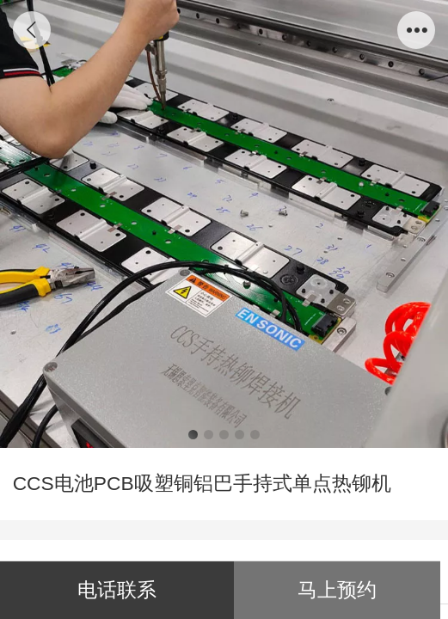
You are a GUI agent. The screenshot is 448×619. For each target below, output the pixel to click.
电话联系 (116, 590)
